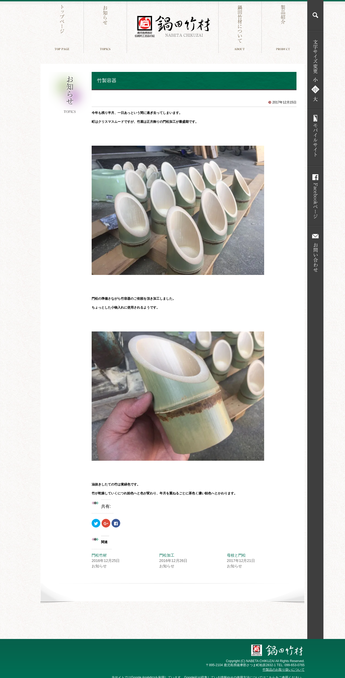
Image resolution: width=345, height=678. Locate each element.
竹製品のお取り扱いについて (284, 670)
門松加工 (166, 555)
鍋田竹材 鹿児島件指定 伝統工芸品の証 (172, 26)
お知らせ (106, 26)
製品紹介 (283, 26)
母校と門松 (236, 555)
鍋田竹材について (240, 26)
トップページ (62, 26)
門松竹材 (99, 555)
